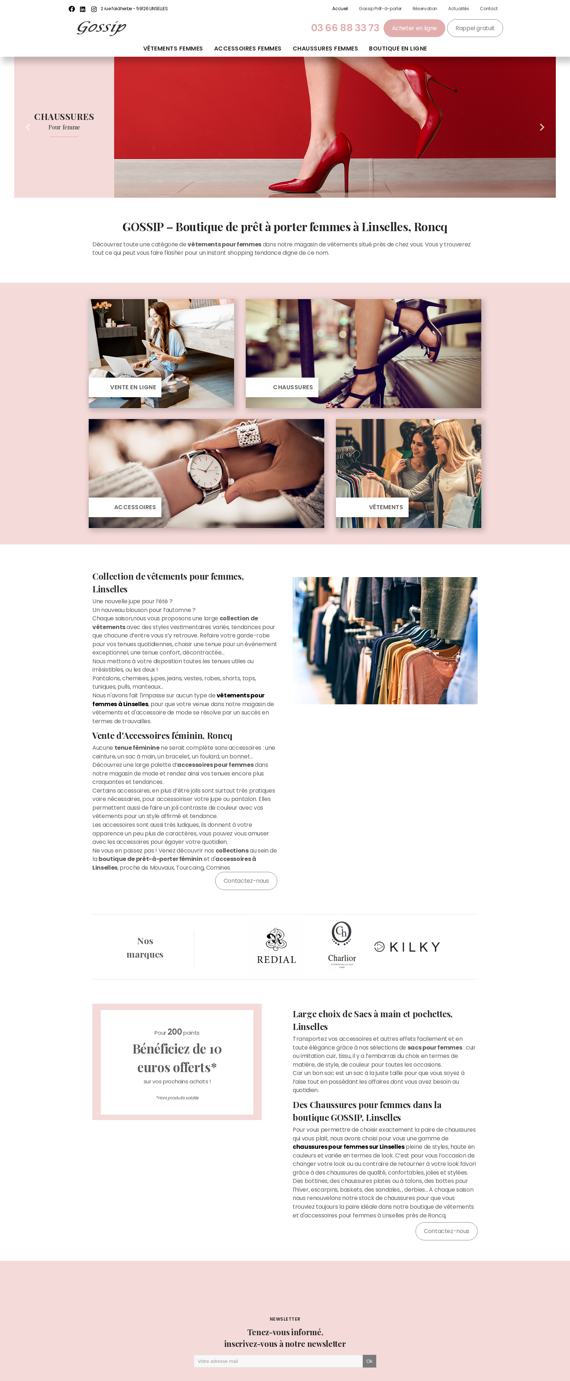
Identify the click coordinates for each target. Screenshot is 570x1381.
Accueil (340, 8)
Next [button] (542, 127)
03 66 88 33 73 (345, 28)
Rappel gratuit (475, 28)
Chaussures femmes (325, 48)
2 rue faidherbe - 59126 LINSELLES (134, 8)
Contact (489, 8)
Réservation (425, 8)
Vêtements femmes (173, 48)
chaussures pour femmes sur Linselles (348, 1147)
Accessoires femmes (248, 48)
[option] (285, 127)
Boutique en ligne (398, 48)
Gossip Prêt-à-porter (380, 8)
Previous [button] (28, 127)
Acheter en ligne (414, 28)
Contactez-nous (246, 881)
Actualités (458, 8)
